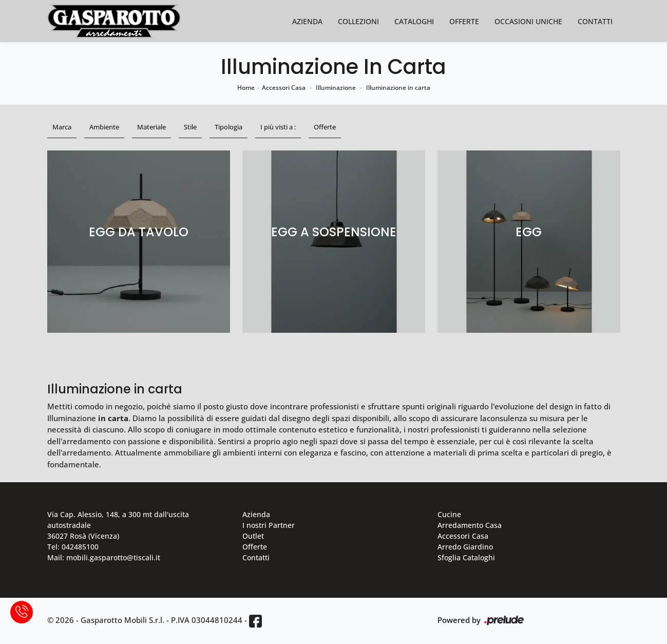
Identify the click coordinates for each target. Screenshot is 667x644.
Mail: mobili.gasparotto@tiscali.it (103, 557)
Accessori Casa (284, 87)
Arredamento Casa (469, 525)
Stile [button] (190, 126)
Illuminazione (336, 87)
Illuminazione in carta (398, 87)
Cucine (449, 514)
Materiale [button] (151, 126)
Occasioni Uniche (528, 21)
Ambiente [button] (104, 126)
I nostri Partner (268, 525)
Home (246, 87)
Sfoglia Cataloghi (466, 557)
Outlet (253, 536)
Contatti (595, 21)
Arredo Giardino (465, 547)
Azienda (307, 21)
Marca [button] (61, 126)
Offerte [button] (325, 126)
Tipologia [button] (228, 126)
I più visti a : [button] (278, 126)
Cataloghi (414, 21)
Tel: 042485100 (73, 547)
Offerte (464, 21)
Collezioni (358, 21)
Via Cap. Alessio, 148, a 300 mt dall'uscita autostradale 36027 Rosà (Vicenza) (118, 525)
